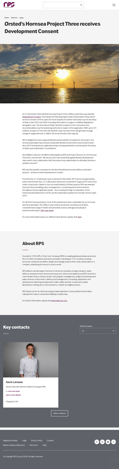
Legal (24, 440)
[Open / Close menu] (113, 5)
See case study (47, 210)
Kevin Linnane (14, 382)
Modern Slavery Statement (14, 445)
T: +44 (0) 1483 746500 (13, 391)
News (22, 18)
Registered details (10, 440)
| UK (16, 401)
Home (7, 18)
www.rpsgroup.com (59, 300)
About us (14, 18)
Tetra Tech (33, 445)
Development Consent (31, 116)
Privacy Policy (36, 440)
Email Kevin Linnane (13, 395)
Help (44, 445)
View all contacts (59, 413)
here (80, 217)
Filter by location (86, 326)
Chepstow (10, 401)
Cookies (50, 440)
